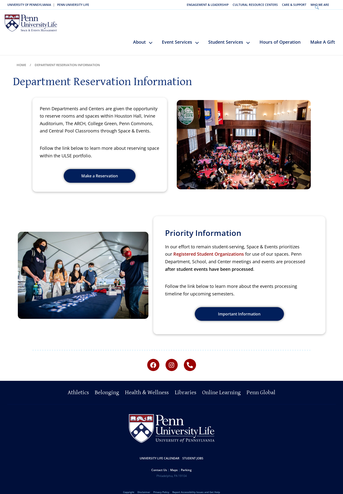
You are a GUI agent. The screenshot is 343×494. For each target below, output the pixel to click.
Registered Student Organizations (208, 247)
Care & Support (294, 5)
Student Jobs (192, 451)
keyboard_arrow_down (153, 39)
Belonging (107, 385)
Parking (186, 463)
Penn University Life (73, 5)
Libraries (185, 385)
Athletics (78, 385)
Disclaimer (143, 484)
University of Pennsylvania (29, 5)
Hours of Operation (280, 35)
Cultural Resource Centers (255, 5)
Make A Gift (322, 35)
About (139, 35)
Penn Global (261, 385)
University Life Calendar (159, 451)
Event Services (177, 35)
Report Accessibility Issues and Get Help (196, 484)
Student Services (225, 35)
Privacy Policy (161, 484)
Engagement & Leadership (208, 5)
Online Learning (221, 385)
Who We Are (320, 5)
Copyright (128, 484)
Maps (174, 463)
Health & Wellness (147, 385)
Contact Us (159, 463)
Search (336, 5)
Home (21, 57)
